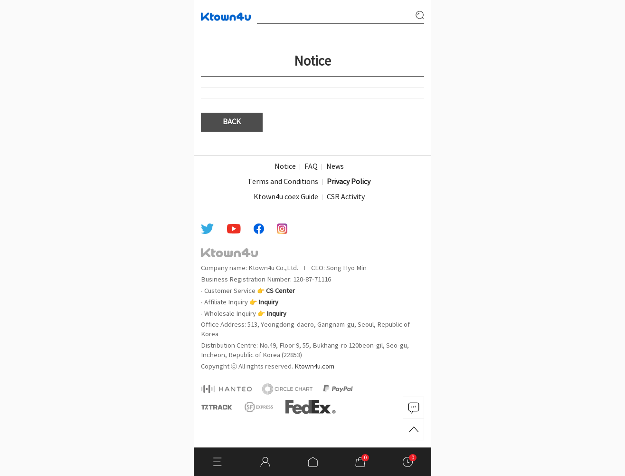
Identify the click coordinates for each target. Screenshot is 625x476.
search (420, 15)
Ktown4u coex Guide (286, 197)
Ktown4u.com (314, 366)
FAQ (311, 167)
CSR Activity (346, 197)
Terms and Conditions (282, 182)
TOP (413, 429)
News (335, 167)
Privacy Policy (348, 182)
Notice (285, 167)
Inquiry (268, 302)
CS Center (280, 291)
